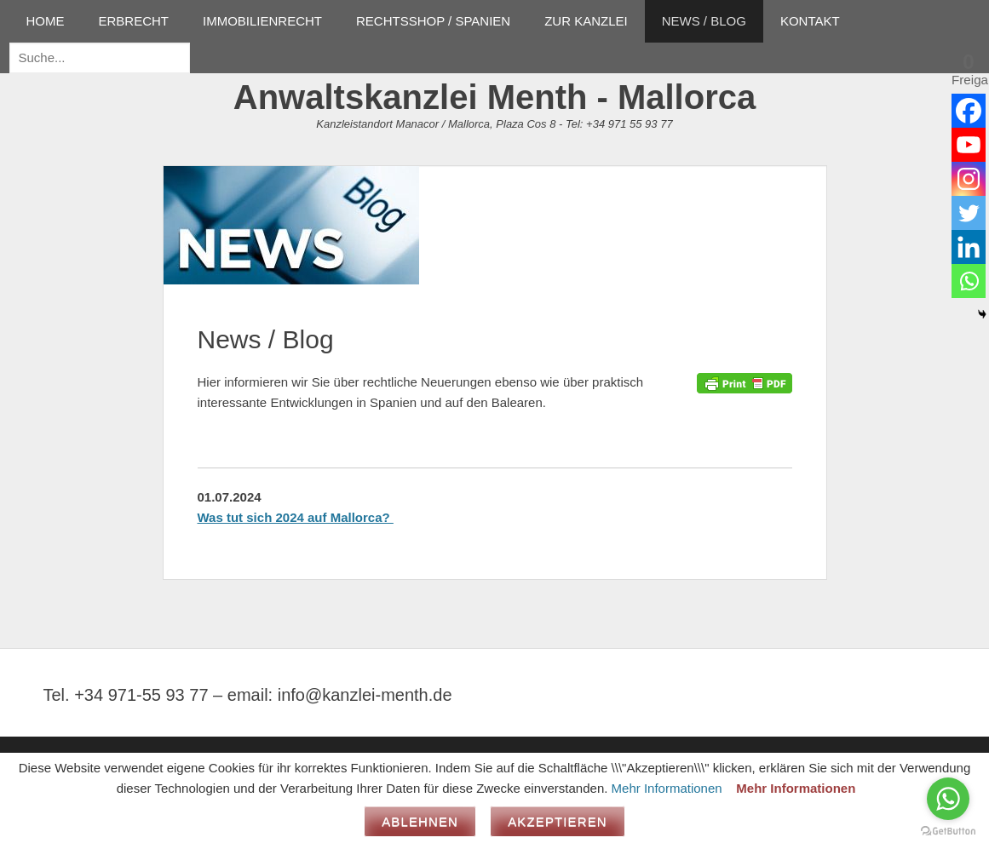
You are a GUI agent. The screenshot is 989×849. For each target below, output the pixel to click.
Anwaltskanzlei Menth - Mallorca (494, 97)
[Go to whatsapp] (948, 798)
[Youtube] (969, 145)
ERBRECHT (134, 21)
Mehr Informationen (667, 788)
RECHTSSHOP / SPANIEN (433, 21)
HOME (45, 21)
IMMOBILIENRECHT (262, 21)
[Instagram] (969, 179)
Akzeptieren (557, 821)
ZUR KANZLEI (586, 21)
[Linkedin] (969, 247)
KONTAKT (810, 21)
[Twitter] (969, 213)
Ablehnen (420, 821)
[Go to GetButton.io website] (948, 831)
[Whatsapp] (969, 281)
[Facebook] (969, 111)
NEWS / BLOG (704, 21)
